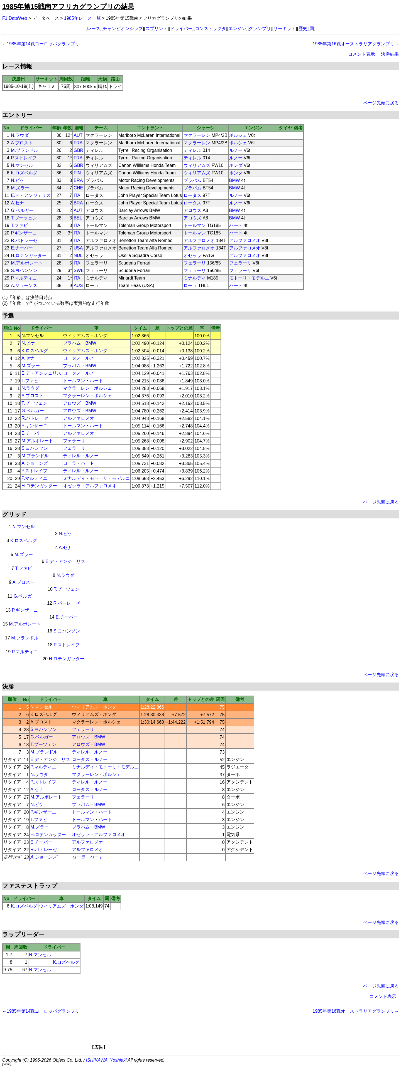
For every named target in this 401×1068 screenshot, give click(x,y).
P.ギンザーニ (24, 233)
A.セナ (17, 203)
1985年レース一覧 (82, 18)
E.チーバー (22, 248)
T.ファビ (19, 225)
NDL (78, 255)
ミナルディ (195, 278)
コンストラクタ (210, 28)
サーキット (284, 28)
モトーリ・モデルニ (249, 278)
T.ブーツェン (23, 218)
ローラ (190, 285)
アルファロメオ (199, 240)
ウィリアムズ (197, 165)
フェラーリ (195, 263)
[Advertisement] (210, 1036)
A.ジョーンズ (24, 285)
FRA (78, 142)
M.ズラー (20, 188)
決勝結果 (390, 54)
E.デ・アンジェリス (31, 195)
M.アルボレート (27, 263)
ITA (77, 195)
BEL (78, 218)
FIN (77, 172)
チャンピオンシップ (123, 28)
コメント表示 (361, 54)
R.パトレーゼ (24, 240)
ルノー (236, 150)
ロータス (192, 195)
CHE (78, 188)
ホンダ (236, 165)
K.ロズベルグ (24, 172)
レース (93, 28)
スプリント (156, 28)
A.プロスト (22, 142)
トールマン (195, 225)
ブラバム (192, 180)
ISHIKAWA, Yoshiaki (106, 1060)
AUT (78, 135)
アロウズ (192, 210)
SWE (79, 270)
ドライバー (181, 28)
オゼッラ (192, 255)
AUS (78, 285)
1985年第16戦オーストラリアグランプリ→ (356, 43)
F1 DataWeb (14, 18)
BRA (78, 180)
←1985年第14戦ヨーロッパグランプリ (40, 43)
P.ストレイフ (24, 157)
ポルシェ (238, 135)
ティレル (192, 150)
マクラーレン (197, 135)
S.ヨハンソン (24, 270)
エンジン (237, 28)
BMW (234, 180)
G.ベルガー (22, 210)
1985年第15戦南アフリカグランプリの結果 (68, 6)
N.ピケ (17, 180)
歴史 (302, 28)
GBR (78, 150)
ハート (236, 225)
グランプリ (260, 28)
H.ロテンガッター (29, 255)
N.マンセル (22, 165)
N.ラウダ (20, 135)
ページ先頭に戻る (381, 102)
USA (78, 248)
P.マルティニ (24, 278)
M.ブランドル (24, 150)
